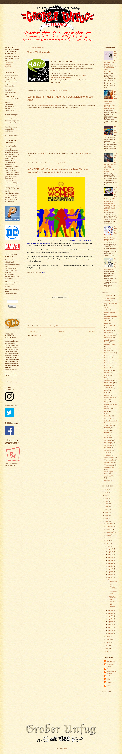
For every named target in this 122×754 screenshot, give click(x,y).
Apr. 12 (110, 616)
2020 (106, 498)
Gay (105, 378)
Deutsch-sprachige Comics (57, 163)
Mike (108, 679)
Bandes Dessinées (109, 312)
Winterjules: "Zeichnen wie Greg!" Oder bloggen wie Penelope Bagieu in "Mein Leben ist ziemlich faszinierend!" (110, 61)
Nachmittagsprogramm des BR (47, 105)
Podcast (106, 413)
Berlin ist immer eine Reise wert (110, 317)
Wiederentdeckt (108, 460)
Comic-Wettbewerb (38, 52)
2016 (106, 510)
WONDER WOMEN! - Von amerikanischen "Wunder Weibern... (112, 601)
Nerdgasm (107, 408)
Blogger (64, 748)
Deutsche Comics (53, 90)
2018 (106, 504)
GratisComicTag (109, 383)
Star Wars (107, 430)
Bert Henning (111, 661)
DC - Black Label (109, 326)
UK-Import (107, 438)
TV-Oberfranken (83, 153)
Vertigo (106, 452)
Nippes (106, 411)
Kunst (106, 390)
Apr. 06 (110, 630)
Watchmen (107, 455)
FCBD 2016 (107, 355)
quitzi (108, 685)
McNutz (109, 676)
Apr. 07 (110, 627)
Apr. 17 (110, 577)
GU (108, 668)
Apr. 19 (110, 572)
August (109, 535)
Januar (109, 642)
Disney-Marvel (108, 353)
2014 (106, 515)
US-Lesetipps (108, 445)
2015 (106, 512)
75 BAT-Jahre (108, 296)
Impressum (8, 67)
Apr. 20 (110, 569)
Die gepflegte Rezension (108, 349)
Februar (109, 639)
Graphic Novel (108, 380)
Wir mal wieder (108, 462)
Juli (108, 538)
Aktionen (107, 301)
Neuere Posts (31, 332)
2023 (106, 490)
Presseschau (67, 163)
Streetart (106, 433)
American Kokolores (110, 303)
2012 (106, 521)
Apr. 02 (110, 633)
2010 (106, 649)
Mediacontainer (41, 153)
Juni (108, 540)
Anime (106, 307)
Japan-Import (108, 388)
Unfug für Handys (12, 382)
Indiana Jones (108, 385)
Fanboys (47, 326)
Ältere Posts (91, 332)
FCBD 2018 (107, 360)
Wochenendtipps (109, 467)
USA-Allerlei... (115, 130)
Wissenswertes (63, 90)
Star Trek (107, 428)
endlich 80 (107, 480)
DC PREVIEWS (109, 335)
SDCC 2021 (107, 418)
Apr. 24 (110, 560)
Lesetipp (106, 395)
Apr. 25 (110, 557)
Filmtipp (52, 326)
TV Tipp (106, 435)
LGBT (106, 392)
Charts (106, 321)
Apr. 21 (110, 566)
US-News (57, 326)
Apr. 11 (110, 619)
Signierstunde (108, 425)
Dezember (110, 523)
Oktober (109, 529)
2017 (106, 507)
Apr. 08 (110, 624)
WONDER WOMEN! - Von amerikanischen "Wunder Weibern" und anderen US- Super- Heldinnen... (58, 171)
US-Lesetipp (108, 443)
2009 (106, 652)
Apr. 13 (110, 613)
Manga (106, 402)
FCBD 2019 (107, 363)
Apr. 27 (110, 554)
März (108, 637)
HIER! (43, 272)
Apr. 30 (110, 549)
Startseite (61, 332)
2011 (106, 646)
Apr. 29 (110, 552)
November (110, 526)
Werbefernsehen (109, 457)
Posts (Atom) (38, 335)
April (108, 546)
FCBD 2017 (107, 358)
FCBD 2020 (107, 365)
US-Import (107, 440)
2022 (106, 492)
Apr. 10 (110, 621)
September (110, 532)
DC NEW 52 (108, 333)
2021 (106, 495)
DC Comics (107, 330)
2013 (106, 518)
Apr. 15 (110, 610)
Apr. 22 (110, 563)
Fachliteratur (108, 370)
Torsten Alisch (111, 682)
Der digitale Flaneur (110, 665)
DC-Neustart (108, 337)
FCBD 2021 (107, 368)
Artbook (106, 310)
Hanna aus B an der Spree (111, 672)
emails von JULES (109, 476)
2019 (106, 501)
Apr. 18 (110, 574)
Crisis (106, 323)
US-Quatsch (108, 450)
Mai (108, 543)
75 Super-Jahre (108, 298)
